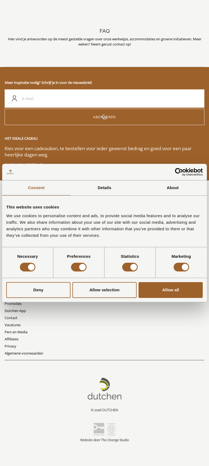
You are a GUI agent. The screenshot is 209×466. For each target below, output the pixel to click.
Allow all (170, 290)
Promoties (13, 303)
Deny (38, 290)
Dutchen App (15, 310)
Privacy (10, 346)
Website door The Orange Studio (104, 440)
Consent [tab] (36, 187)
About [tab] (173, 187)
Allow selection (105, 290)
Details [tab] (104, 187)
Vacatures (13, 324)
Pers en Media (16, 331)
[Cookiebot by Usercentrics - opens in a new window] (179, 172)
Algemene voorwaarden (24, 353)
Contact (11, 317)
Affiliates (12, 339)
